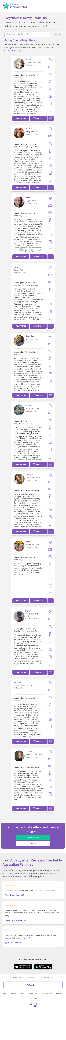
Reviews (13, 994)
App (4, 994)
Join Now (41, 25)
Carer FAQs (30, 977)
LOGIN (33, 844)
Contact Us (33, 999)
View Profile (21, 118)
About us (59, 994)
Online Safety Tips (46, 977)
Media (22, 994)
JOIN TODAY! (33, 837)
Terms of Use (33, 994)
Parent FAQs (18, 977)
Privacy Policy (47, 994)
